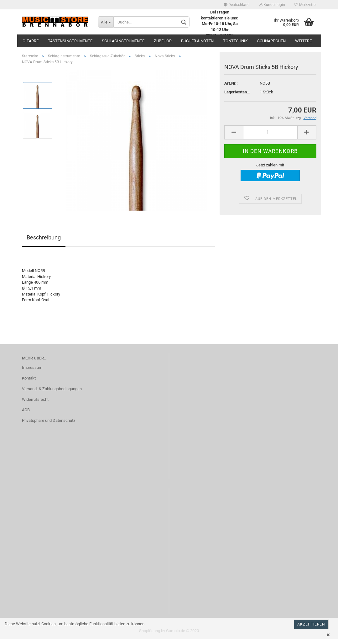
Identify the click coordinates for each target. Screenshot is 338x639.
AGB (26, 409)
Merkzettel (305, 5)
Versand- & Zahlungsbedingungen (52, 388)
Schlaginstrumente (123, 41)
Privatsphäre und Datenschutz (48, 420)
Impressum (32, 367)
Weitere (303, 41)
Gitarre (31, 41)
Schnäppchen (271, 41)
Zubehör (163, 41)
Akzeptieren (311, 624)
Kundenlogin (272, 5)
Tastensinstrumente (70, 41)
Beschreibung (44, 237)
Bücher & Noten (197, 41)
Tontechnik (235, 41)
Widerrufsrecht (35, 399)
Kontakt (29, 378)
